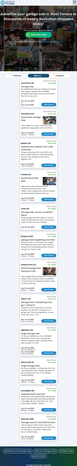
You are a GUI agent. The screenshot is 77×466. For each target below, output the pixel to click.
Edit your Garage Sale (45, 451)
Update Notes (38, 456)
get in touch (57, 41)
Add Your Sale (38, 34)
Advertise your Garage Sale (18, 451)
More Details (48, 104)
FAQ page (45, 41)
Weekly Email (66, 451)
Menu (74, 4)
